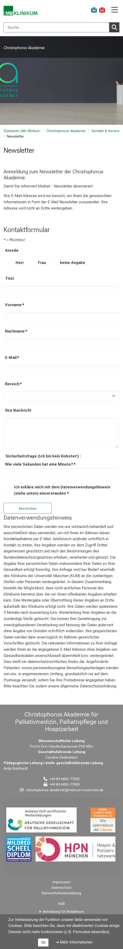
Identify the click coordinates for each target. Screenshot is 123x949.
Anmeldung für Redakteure (63, 912)
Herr (20, 262)
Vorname (14, 305)
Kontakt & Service (105, 131)
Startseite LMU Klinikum (22, 131)
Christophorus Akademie (66, 131)
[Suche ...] (56, 27)
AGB (61, 904)
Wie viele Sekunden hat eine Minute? (40, 464)
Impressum (61, 882)
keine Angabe (72, 262)
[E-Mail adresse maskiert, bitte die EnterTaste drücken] (61, 790)
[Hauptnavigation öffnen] (114, 10)
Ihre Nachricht (18, 410)
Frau (42, 262)
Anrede (11, 250)
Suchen (115, 27)
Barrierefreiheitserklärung (61, 893)
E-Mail (12, 358)
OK (43, 942)
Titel (9, 278)
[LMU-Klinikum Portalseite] (20, 11)
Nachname (16, 331)
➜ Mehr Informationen (74, 942)
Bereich (13, 384)
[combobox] (61, 27)
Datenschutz (62, 888)
